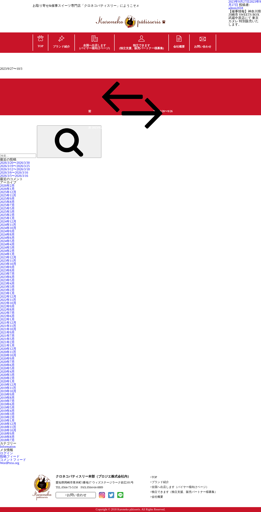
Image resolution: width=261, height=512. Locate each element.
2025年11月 (8, 195)
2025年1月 (7, 218)
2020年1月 (7, 381)
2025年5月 (7, 208)
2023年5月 (7, 280)
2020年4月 (7, 371)
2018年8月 (7, 437)
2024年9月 (7, 231)
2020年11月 (8, 352)
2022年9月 (7, 306)
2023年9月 (7, 267)
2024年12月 (8, 221)
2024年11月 (8, 224)
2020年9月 (7, 358)
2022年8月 (7, 309)
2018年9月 (7, 433)
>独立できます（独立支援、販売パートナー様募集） (183, 491)
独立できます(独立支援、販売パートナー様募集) (141, 42)
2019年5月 (7, 407)
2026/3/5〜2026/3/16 (14, 175)
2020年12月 (8, 348)
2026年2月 (7, 185)
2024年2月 (7, 251)
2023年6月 (7, 277)
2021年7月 (7, 335)
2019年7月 (7, 401)
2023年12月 (8, 257)
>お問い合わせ (75, 495)
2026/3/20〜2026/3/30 (15, 162)
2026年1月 (7, 189)
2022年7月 (7, 313)
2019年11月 (8, 388)
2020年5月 (7, 368)
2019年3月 (7, 414)
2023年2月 (7, 290)
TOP (40, 41)
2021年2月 (7, 342)
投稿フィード (10, 456)
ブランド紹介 (61, 41)
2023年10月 (8, 264)
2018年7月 (7, 440)
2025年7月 (7, 205)
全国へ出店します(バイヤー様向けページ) (94, 42)
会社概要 (179, 41)
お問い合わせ (202, 42)
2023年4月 (7, 283)
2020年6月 (7, 365)
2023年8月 (7, 270)
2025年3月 (7, 211)
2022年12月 (8, 296)
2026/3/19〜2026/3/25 (15, 166)
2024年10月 (8, 228)
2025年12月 (8, 192)
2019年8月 (7, 397)
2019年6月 (7, 404)
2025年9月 (7, 198)
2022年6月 (7, 316)
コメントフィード (13, 459)
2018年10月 (8, 430)
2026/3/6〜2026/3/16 (14, 172)
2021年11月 (8, 326)
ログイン (6, 453)
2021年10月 (8, 329)
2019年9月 (7, 394)
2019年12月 (8, 384)
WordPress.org (9, 463)
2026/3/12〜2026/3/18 (15, 169)
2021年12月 (8, 322)
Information (7, 446)
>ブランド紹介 (159, 482)
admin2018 (235, 8)
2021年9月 (7, 332)
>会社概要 (156, 496)
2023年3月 (7, 286)
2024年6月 (7, 237)
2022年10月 (8, 303)
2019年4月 (7, 410)
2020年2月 (7, 378)
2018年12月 (8, 424)
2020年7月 (7, 361)
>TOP (153, 477)
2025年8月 (7, 202)
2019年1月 (7, 420)
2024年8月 (7, 234)
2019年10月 (8, 391)
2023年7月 (7, 273)
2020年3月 (7, 375)
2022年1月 (7, 319)
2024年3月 (7, 247)
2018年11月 (8, 427)
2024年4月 (7, 244)
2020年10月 (8, 355)
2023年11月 (8, 260)
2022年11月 (8, 299)
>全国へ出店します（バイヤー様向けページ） (179, 487)
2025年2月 (7, 215)
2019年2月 (7, 417)
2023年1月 (7, 293)
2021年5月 (7, 339)
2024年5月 (7, 241)
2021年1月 (7, 345)
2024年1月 (7, 254)
